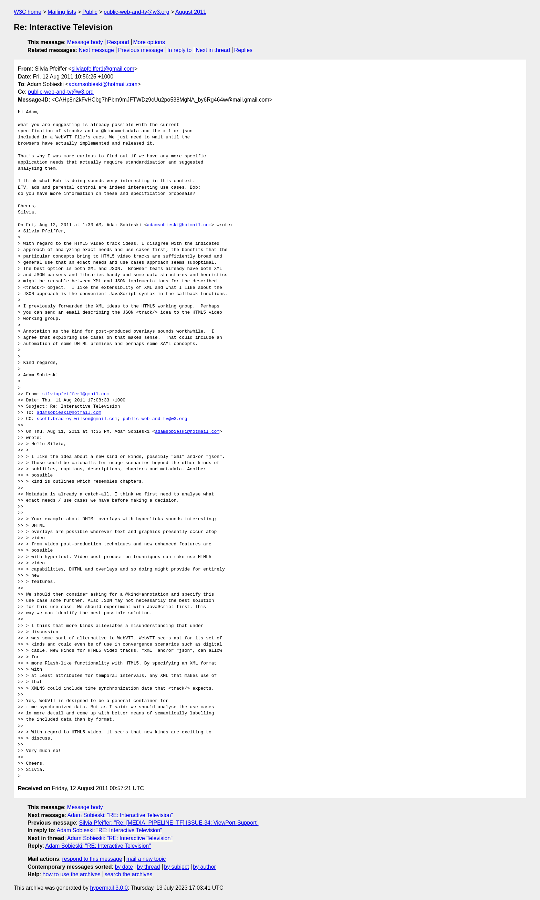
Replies (243, 50)
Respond (118, 42)
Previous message (141, 50)
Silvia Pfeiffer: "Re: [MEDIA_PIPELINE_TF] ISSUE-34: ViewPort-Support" (168, 823)
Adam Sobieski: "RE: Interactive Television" (120, 815)
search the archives (129, 874)
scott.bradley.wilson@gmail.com (77, 419)
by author (204, 867)
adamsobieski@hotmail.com (103, 84)
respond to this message (92, 859)
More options (149, 42)
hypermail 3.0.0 (108, 888)
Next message (96, 50)
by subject (176, 867)
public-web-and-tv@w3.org (136, 12)
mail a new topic (146, 859)
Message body (85, 42)
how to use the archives (72, 874)
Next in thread (213, 50)
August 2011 (190, 12)
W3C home (27, 12)
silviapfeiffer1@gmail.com (103, 69)
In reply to (179, 50)
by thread (148, 867)
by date (124, 867)
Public (89, 12)
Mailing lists (62, 12)
